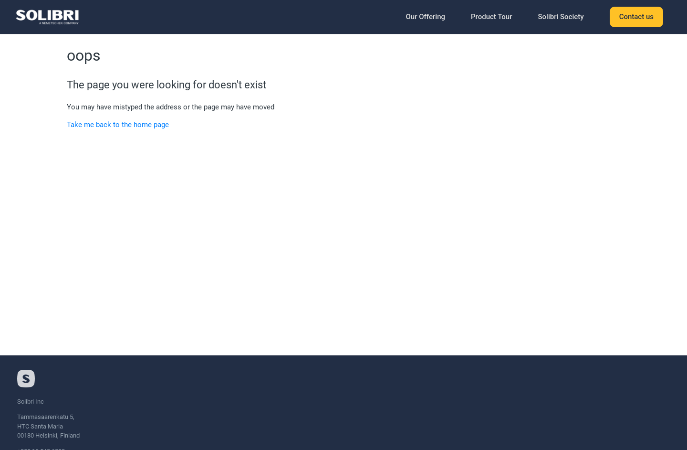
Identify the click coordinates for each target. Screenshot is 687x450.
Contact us (636, 16)
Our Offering (425, 16)
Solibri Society (560, 16)
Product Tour (491, 16)
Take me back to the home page (118, 124)
